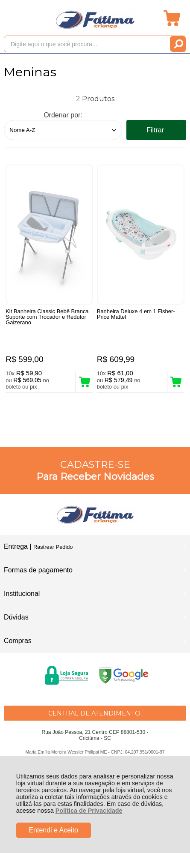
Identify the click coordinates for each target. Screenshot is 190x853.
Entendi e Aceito (53, 830)
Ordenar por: (63, 115)
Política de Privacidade (89, 810)
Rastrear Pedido (53, 547)
